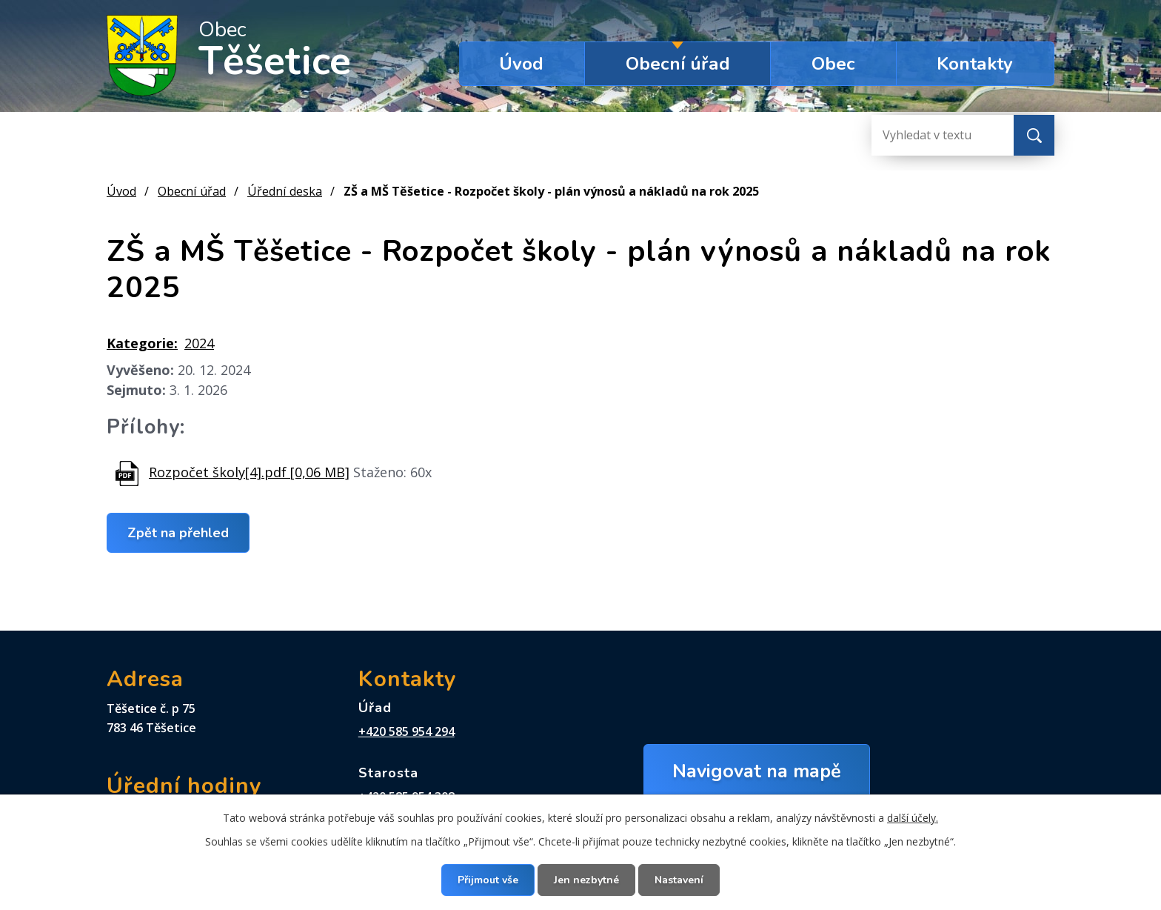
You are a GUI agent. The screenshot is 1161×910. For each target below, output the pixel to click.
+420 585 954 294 (406, 731)
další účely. (912, 818)
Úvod (521, 63)
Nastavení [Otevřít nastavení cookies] (679, 880)
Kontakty (975, 63)
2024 (199, 343)
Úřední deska (284, 191)
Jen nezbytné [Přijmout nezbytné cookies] (586, 880)
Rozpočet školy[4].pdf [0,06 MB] (249, 472)
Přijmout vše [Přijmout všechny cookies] (488, 880)
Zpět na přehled (178, 533)
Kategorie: (142, 343)
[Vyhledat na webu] (930, 135)
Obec (833, 63)
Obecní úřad (678, 63)
